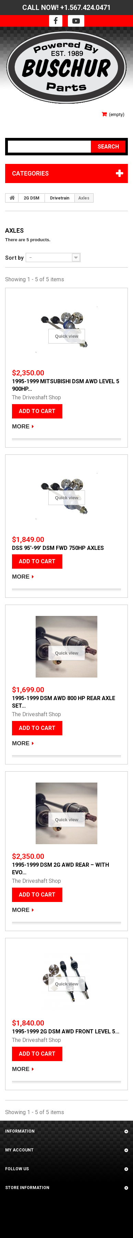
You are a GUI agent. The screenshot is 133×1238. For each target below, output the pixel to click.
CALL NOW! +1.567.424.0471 (66, 7)
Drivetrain (59, 198)
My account (19, 1150)
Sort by (14, 258)
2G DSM (31, 198)
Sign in (12, 112)
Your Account (21, 122)
